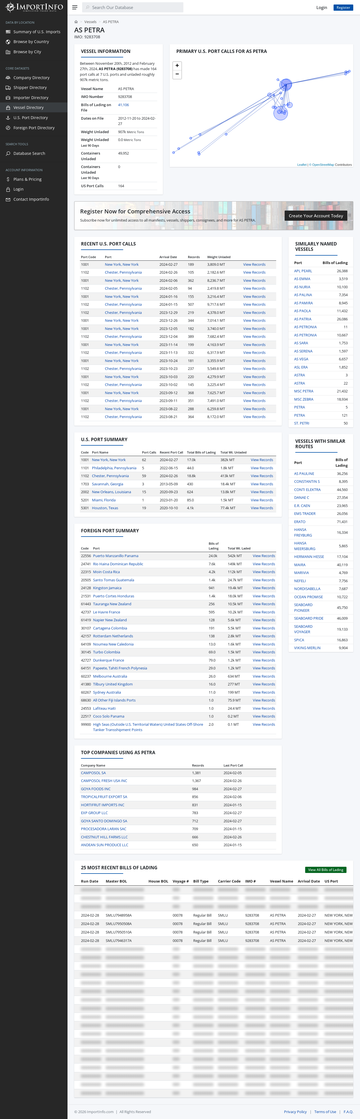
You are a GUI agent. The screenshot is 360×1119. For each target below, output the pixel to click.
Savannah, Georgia (107, 483)
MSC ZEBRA (303, 399)
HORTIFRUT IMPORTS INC (102, 804)
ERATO (299, 521)
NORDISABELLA (307, 588)
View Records (254, 264)
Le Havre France (106, 612)
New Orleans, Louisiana (111, 491)
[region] (34, 567)
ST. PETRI (301, 423)
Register (343, 7)
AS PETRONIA (305, 326)
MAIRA (299, 564)
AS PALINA (303, 294)
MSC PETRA (303, 391)
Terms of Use (325, 1111)
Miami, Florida (104, 499)
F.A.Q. (348, 1111)
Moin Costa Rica (106, 571)
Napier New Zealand (110, 619)
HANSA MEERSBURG (304, 545)
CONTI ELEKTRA (307, 489)
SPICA (299, 639)
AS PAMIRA (303, 302)
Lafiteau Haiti (104, 708)
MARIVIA (301, 572)
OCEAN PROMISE (308, 596)
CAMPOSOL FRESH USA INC (104, 780)
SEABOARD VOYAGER (303, 629)
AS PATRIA (302, 318)
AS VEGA (301, 358)
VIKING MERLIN (307, 647)
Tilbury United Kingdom (113, 684)
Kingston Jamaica (107, 587)
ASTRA (299, 375)
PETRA (299, 407)
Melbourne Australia (110, 676)
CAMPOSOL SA (93, 772)
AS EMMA (302, 278)
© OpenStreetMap (321, 164)
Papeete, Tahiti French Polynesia (120, 668)
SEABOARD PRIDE (308, 618)
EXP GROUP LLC (94, 812)
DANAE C (301, 497)
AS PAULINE (304, 473)
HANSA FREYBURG (303, 532)
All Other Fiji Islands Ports (114, 700)
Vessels (90, 21)
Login (321, 7)
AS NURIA (302, 286)
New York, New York (122, 264)
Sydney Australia (107, 692)
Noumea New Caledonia (113, 644)
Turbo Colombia (106, 652)
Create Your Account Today (316, 215)
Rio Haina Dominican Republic (118, 563)
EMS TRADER (305, 513)
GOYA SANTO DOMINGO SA (104, 820)
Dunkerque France (108, 660)
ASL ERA (301, 367)
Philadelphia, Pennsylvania (114, 467)
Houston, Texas (105, 507)
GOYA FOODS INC (96, 788)
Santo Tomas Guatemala (113, 579)
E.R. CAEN (302, 505)
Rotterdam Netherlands (113, 635)
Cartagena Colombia (110, 628)
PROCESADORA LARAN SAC (103, 828)
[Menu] (75, 7)
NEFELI (300, 580)
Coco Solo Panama (108, 716)
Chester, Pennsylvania (123, 272)
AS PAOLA (302, 310)
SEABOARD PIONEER (303, 607)
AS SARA (301, 342)
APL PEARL (303, 270)
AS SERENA (303, 351)
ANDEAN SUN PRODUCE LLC (104, 844)
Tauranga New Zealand (112, 603)
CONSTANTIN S (307, 481)
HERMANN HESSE (309, 556)
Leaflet (302, 164)
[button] (177, 66)
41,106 (123, 104)
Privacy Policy (295, 1111)
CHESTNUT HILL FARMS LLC (104, 836)
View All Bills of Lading (325, 869)
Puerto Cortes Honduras (113, 595)
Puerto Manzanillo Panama (115, 555)
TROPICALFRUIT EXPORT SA (104, 796)
